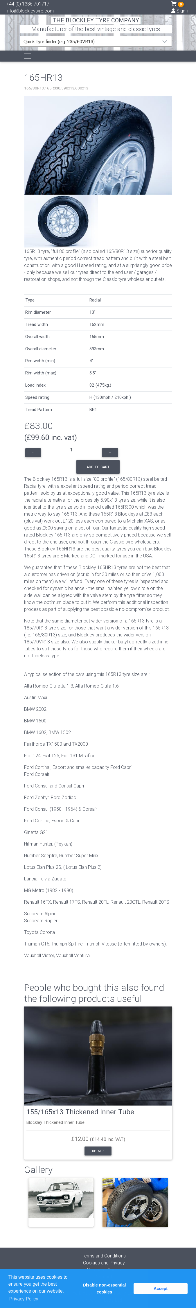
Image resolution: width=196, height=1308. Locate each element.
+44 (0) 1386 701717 (27, 4)
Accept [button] (161, 1288)
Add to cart (98, 466)
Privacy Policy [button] (23, 1298)
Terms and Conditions (104, 1256)
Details (98, 1151)
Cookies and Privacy (104, 1263)
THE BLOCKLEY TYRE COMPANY (96, 20)
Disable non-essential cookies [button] (104, 1288)
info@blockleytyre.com (30, 11)
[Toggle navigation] (27, 56)
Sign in (180, 11)
